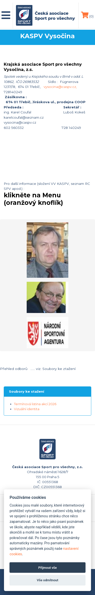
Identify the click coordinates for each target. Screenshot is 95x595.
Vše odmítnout (47, 580)
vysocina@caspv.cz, (60, 87)
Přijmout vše (47, 568)
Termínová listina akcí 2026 (35, 404)
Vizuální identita (26, 409)
